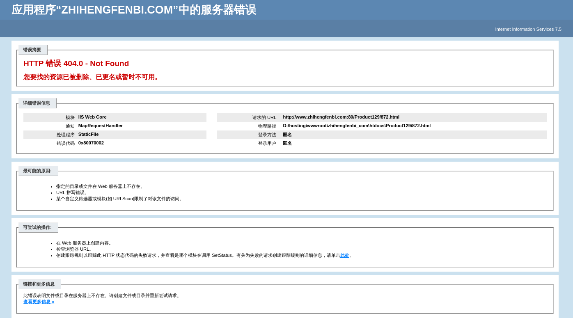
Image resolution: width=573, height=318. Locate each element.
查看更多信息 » (38, 301)
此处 (344, 255)
